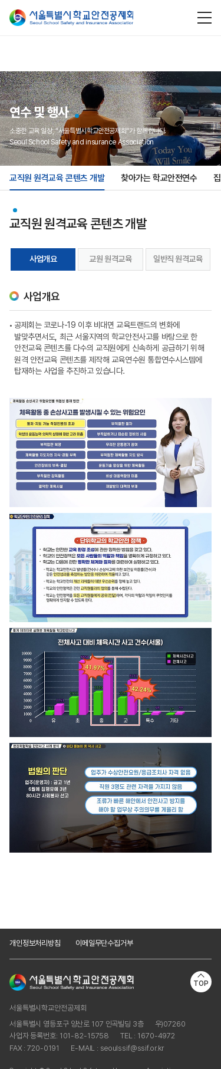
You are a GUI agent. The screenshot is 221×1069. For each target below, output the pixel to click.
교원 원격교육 (110, 259)
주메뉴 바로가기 (0, 0)
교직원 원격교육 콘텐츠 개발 (56, 178)
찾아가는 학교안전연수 (159, 178)
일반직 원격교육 (178, 259)
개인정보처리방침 (35, 943)
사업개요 (43, 259)
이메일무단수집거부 (104, 943)
